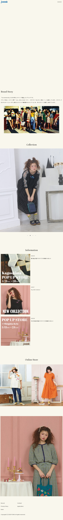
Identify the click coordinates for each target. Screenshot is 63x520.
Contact (19, 503)
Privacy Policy (4, 506)
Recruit (3, 503)
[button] (27, 235)
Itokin (2, 509)
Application (20, 506)
